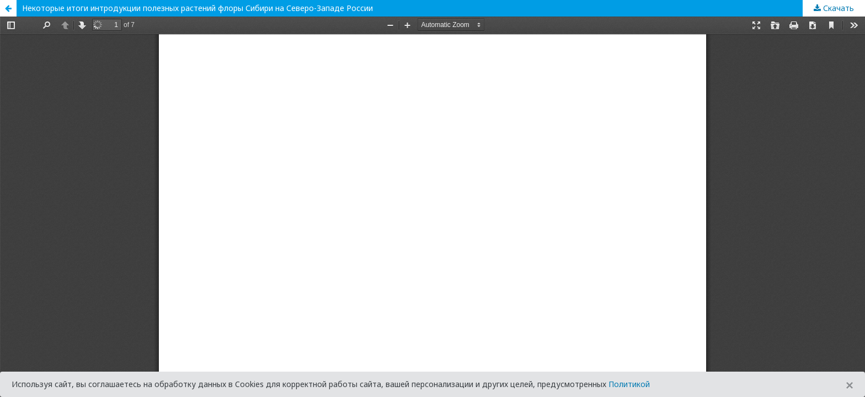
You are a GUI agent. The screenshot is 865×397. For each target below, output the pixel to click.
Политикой (629, 384)
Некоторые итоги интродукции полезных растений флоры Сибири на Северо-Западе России (197, 8)
